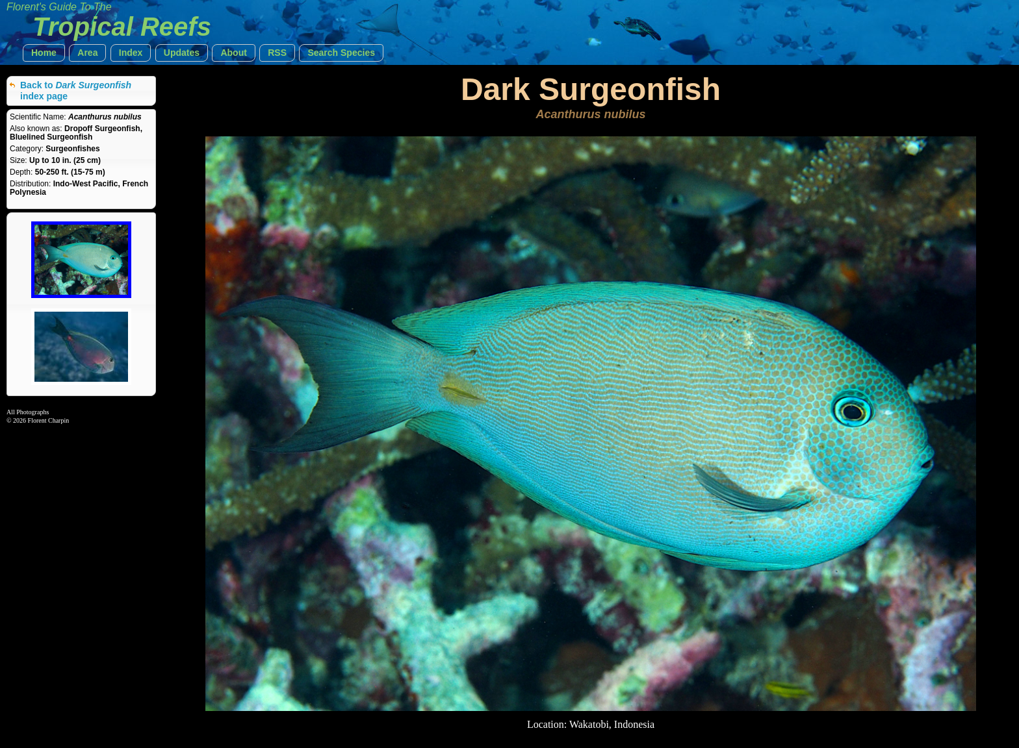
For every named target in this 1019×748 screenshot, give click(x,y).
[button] (44, 53)
